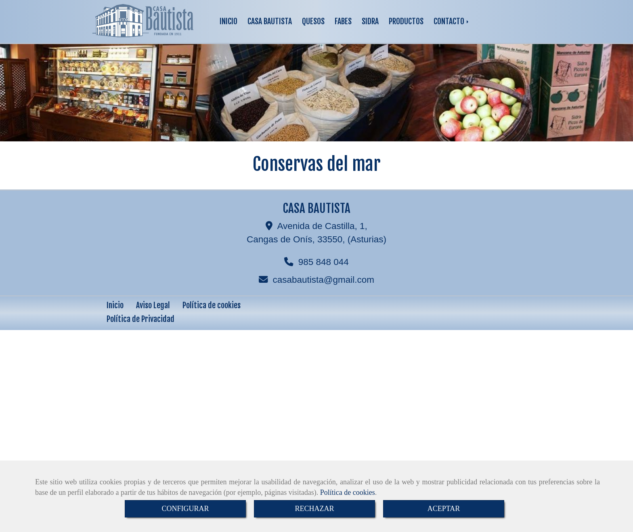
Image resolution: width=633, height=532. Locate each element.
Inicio (115, 305)
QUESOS (313, 21)
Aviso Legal (153, 305)
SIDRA (370, 21)
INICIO (228, 21)
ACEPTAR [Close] (444, 509)
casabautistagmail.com (323, 280)
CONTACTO (452, 21)
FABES (343, 21)
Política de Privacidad (140, 319)
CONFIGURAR (185, 509)
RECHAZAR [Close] (314, 509)
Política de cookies (347, 492)
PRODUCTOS (406, 21)
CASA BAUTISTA (269, 21)
